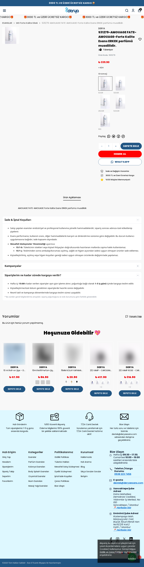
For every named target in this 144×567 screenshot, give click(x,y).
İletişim (84, 476)
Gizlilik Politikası (62, 457)
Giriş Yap (6, 457)
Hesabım (6, 462)
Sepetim (6, 476)
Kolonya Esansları (36, 466)
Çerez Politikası (62, 481)
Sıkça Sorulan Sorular (91, 471)
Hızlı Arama (86, 462)
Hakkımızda (86, 457)
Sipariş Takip (8, 471)
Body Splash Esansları (38, 471)
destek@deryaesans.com (128, 482)
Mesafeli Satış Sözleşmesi (67, 466)
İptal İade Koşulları (63, 476)
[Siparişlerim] (133, 10)
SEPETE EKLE (131, 146)
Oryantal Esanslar (36, 476)
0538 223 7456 (122, 474)
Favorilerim (7, 481)
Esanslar (32, 457)
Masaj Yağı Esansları (38, 485)
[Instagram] (117, 539)
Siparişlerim (7, 466)
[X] (124, 539)
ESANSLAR (8, 22)
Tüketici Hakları (62, 462)
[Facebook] (110, 539)
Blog (83, 466)
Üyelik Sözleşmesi (63, 471)
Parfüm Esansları (36, 462)
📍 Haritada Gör (122, 507)
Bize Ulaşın (60, 485)
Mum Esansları (35, 481)
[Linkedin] (131, 539)
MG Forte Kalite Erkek (27, 22)
